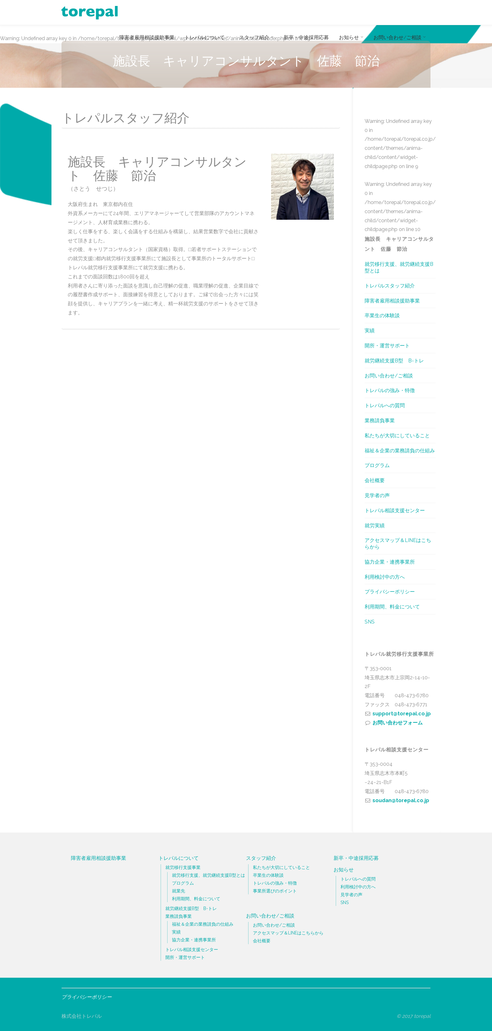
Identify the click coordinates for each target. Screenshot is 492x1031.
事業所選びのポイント (275, 890)
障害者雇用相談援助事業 (392, 301)
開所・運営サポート (387, 346)
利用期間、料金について (392, 607)
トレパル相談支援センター (395, 510)
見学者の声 (377, 495)
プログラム (377, 465)
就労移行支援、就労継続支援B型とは (399, 267)
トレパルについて (178, 858)
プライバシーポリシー (390, 592)
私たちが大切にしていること (397, 436)
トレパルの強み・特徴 (390, 390)
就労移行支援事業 (183, 867)
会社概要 (375, 480)
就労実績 (375, 526)
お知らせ (344, 870)
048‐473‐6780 (412, 695)
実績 (370, 331)
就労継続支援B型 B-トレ (394, 361)
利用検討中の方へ (385, 577)
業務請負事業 (380, 420)
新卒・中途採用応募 (356, 858)
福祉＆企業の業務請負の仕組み (400, 451)
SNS (370, 622)
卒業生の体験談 (382, 315)
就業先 (178, 890)
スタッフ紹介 (261, 858)
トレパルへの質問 (385, 405)
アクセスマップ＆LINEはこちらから (398, 543)
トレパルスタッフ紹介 (390, 286)
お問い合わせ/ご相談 (389, 376)
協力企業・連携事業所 (390, 562)
